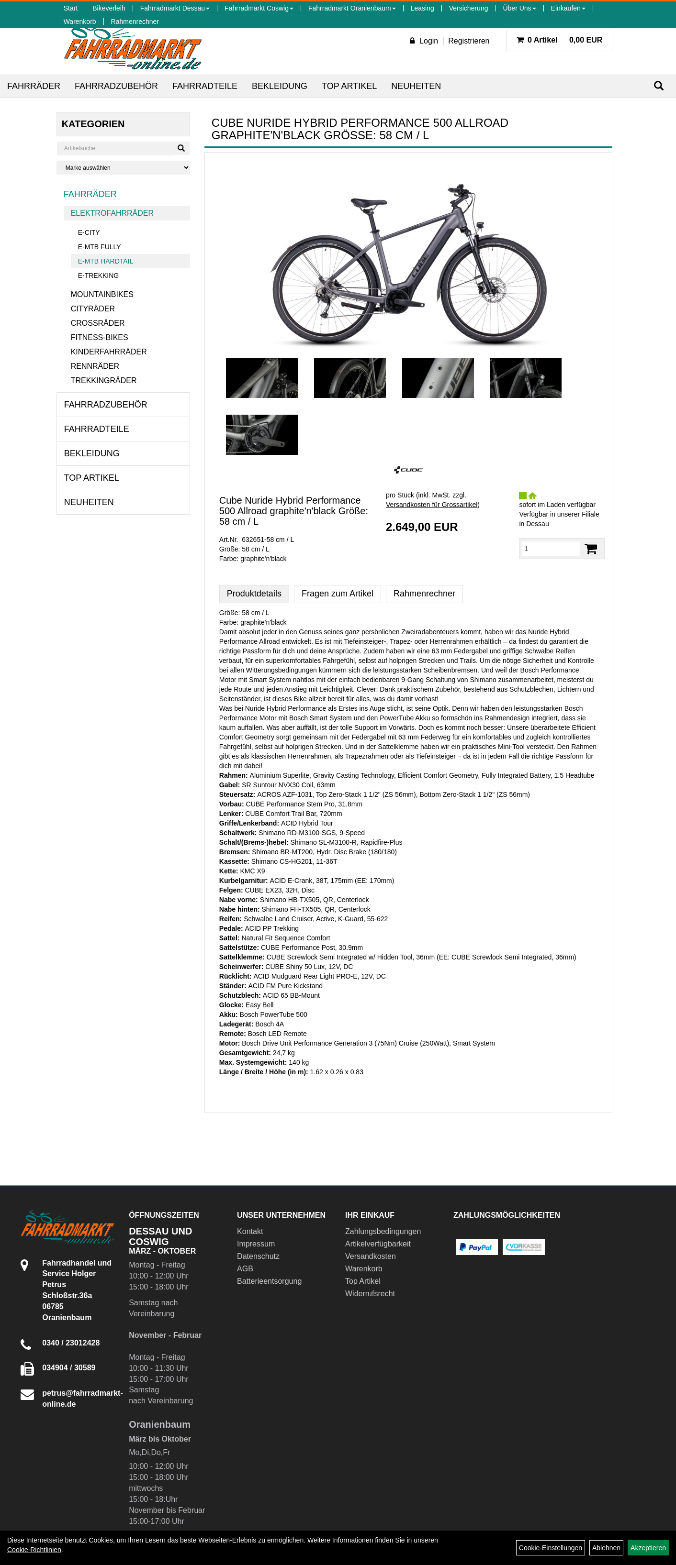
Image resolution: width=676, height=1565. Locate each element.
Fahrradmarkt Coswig (259, 8)
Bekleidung (279, 86)
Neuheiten (416, 86)
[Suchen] (659, 86)
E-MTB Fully (99, 247)
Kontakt (250, 1231)
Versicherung (468, 8)
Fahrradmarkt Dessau (175, 8)
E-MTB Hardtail (106, 261)
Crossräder (98, 323)
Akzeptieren (648, 1548)
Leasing (422, 8)
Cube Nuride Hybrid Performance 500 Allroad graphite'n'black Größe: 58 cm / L (293, 511)
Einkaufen (568, 8)
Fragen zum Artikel (337, 593)
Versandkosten (370, 1256)
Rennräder (95, 366)
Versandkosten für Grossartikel (431, 504)
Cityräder (93, 309)
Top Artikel (349, 86)
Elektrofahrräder (112, 213)
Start (71, 8)
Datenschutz (258, 1256)
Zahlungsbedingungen (383, 1231)
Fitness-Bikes (99, 337)
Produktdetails (254, 593)
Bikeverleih (108, 8)
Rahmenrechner (135, 21)
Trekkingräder (104, 380)
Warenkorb (80, 21)
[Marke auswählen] (123, 168)
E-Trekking (98, 275)
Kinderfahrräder (109, 352)
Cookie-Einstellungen (550, 1548)
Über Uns (519, 8)
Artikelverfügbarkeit (378, 1244)
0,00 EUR (560, 40)
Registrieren (468, 41)
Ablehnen (606, 1548)
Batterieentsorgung (269, 1281)
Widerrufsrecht (370, 1293)
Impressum (256, 1244)
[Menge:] (551, 548)
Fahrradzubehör (116, 86)
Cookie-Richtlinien (34, 1550)
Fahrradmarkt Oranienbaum (352, 8)
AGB (245, 1269)
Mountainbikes (102, 294)
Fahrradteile (204, 86)
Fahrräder (33, 86)
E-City (89, 232)
